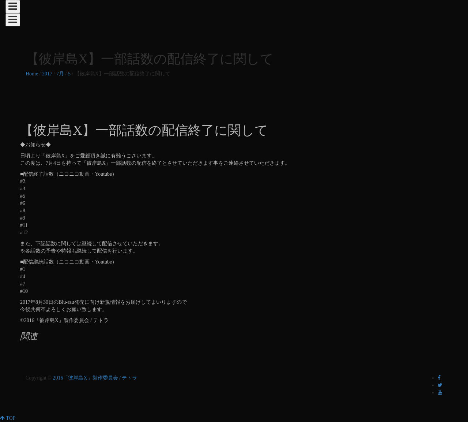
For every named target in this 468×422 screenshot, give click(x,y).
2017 (47, 73)
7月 (60, 73)
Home (32, 73)
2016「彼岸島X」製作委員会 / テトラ (95, 378)
